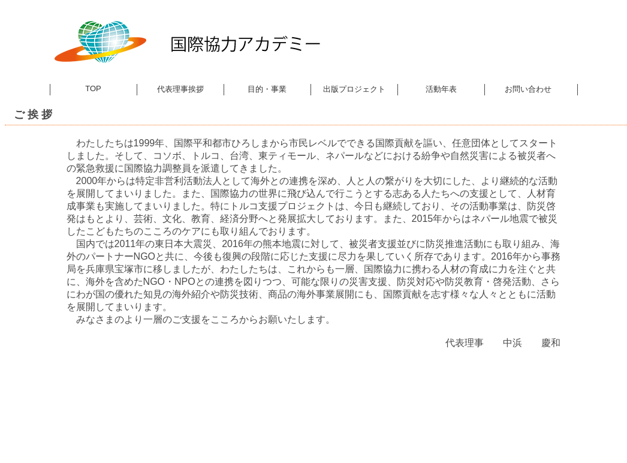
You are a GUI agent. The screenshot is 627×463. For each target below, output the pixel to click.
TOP (93, 88)
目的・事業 (267, 89)
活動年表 (441, 89)
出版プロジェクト (354, 89)
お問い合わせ (528, 89)
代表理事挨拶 (180, 89)
